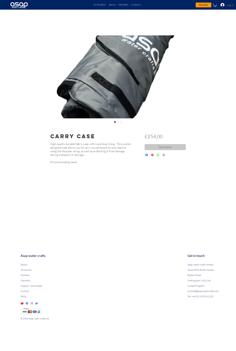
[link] (215, 5)
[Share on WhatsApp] (158, 155)
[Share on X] (164, 155)
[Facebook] (26, 303)
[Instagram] (31, 303)
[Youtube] (22, 303)
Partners (25, 275)
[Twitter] (36, 303)
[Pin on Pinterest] (152, 155)
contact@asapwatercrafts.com (203, 291)
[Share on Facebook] (146, 155)
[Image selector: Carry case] (114, 121)
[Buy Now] (203, 5)
